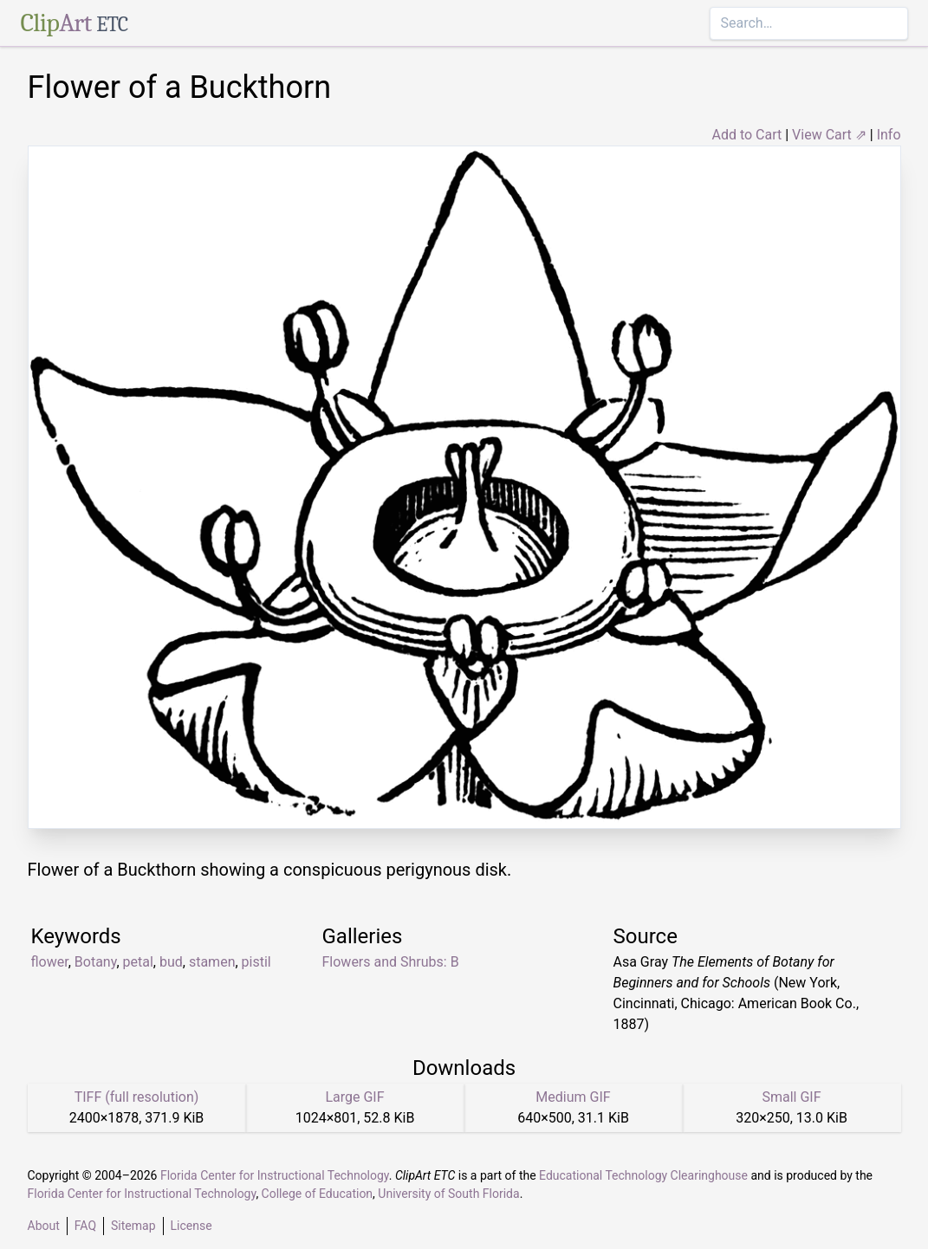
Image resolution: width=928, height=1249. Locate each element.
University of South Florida (448, 1193)
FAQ (85, 1226)
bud (171, 962)
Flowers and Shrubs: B (390, 962)
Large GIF (354, 1097)
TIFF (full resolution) (137, 1097)
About (44, 1226)
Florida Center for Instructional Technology (274, 1175)
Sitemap (133, 1226)
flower (49, 962)
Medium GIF (572, 1097)
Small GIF (791, 1097)
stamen (212, 962)
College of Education (317, 1193)
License (191, 1226)
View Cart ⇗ (829, 134)
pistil (256, 962)
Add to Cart (746, 134)
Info (889, 134)
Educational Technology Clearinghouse (643, 1175)
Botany (96, 962)
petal (138, 962)
